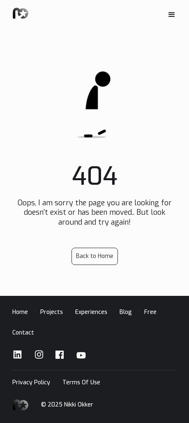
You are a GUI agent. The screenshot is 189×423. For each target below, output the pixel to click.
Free (150, 312)
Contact (23, 333)
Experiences (91, 312)
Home (20, 312)
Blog (126, 312)
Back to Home (94, 256)
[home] (20, 13)
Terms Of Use (81, 382)
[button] (172, 14)
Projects (51, 312)
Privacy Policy (31, 382)
